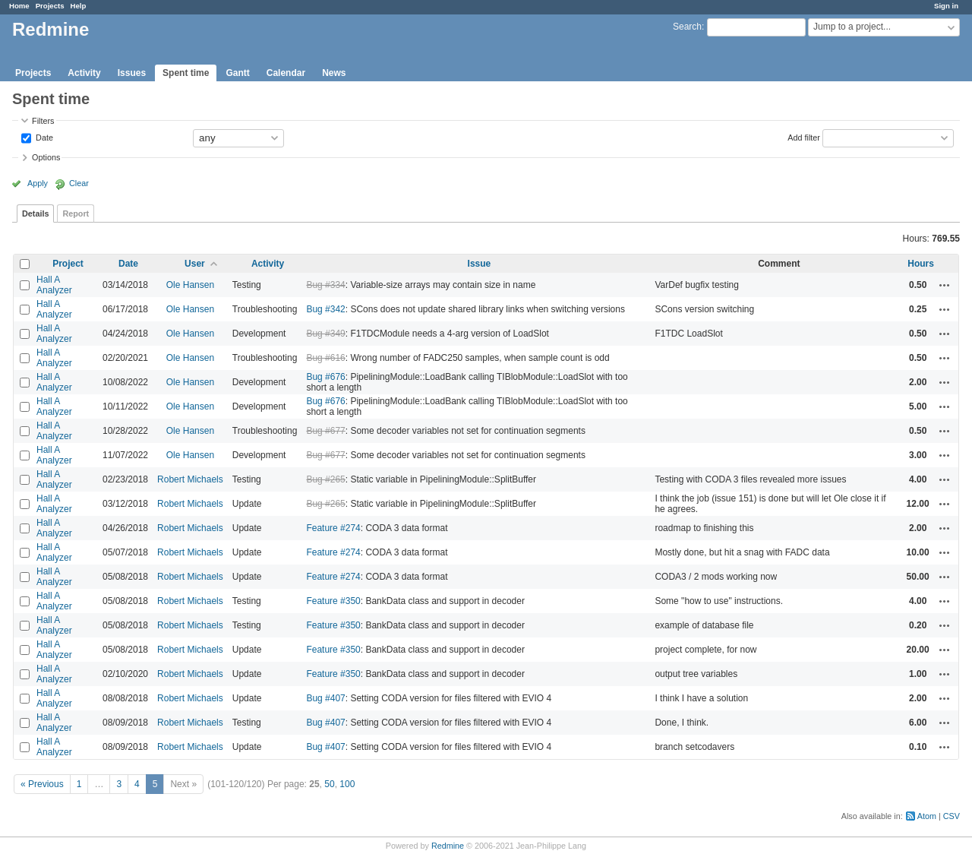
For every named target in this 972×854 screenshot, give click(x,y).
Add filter (803, 136)
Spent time (186, 73)
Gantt (237, 73)
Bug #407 (325, 698)
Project (68, 263)
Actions (945, 285)
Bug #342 (325, 309)
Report (75, 213)
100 (347, 784)
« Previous (42, 784)
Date (43, 136)
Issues (132, 73)
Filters (43, 120)
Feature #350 (333, 601)
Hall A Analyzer (54, 285)
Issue (479, 263)
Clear (79, 183)
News (334, 73)
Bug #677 (325, 430)
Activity (84, 73)
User (195, 263)
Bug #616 (325, 358)
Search (687, 26)
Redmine (447, 845)
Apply (37, 183)
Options (46, 157)
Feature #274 (333, 528)
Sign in (946, 6)
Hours (920, 263)
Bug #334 (325, 285)
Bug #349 (325, 333)
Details (35, 213)
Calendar (286, 73)
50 (329, 784)
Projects (50, 6)
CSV (951, 816)
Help (79, 6)
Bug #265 (325, 479)
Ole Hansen (190, 285)
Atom (926, 816)
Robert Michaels (190, 479)
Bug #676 (325, 377)
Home (19, 6)
